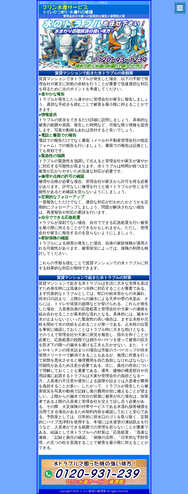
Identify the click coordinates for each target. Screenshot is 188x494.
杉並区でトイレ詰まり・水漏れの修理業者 (71, 9)
